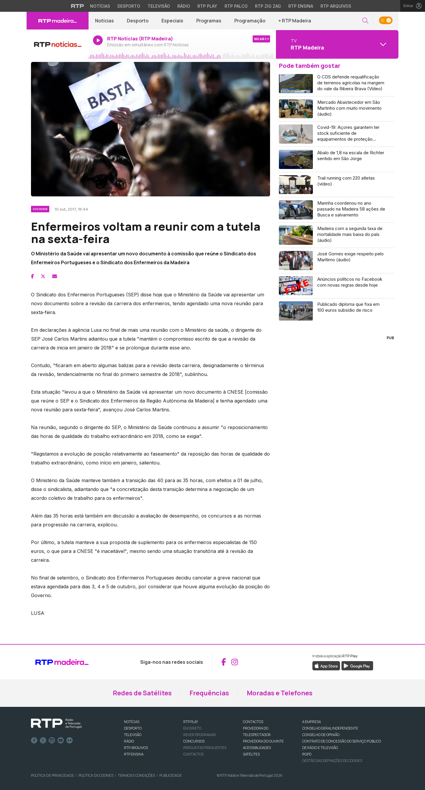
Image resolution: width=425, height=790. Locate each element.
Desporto (137, 20)
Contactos (193, 754)
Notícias (104, 20)
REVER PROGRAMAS (199, 734)
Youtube (61, 740)
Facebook (34, 740)
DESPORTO (133, 728)
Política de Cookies (96, 775)
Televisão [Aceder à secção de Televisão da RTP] (159, 6)
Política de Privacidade (52, 775)
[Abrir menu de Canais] (336, 44)
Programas (208, 20)
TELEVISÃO (132, 734)
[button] (365, 21)
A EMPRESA (311, 721)
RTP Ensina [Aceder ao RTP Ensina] (300, 6)
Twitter (43, 740)
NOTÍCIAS (131, 721)
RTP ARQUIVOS (136, 747)
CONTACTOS (253, 721)
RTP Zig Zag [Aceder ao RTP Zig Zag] (268, 6)
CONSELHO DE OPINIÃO (320, 734)
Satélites (251, 754)
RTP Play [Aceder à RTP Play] (207, 6)
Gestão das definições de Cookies (332, 760)
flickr (69, 740)
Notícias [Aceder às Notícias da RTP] (100, 6)
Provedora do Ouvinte (263, 741)
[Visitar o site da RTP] (77, 6)
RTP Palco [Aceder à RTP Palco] (236, 6)
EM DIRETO (192, 728)
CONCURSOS (194, 741)
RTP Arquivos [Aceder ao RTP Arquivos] (336, 6)
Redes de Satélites (142, 693)
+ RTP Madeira (294, 20)
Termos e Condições (136, 775)
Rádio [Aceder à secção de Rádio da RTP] (183, 6)
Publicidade (170, 775)
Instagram (52, 740)
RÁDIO (129, 741)
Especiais (172, 20)
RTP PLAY (190, 721)
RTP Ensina (133, 754)
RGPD (306, 754)
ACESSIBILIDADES (257, 747)
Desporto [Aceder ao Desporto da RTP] (128, 6)
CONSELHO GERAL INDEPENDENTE (330, 728)
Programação (249, 20)
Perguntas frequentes (204, 747)
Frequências (209, 693)
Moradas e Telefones (280, 693)
